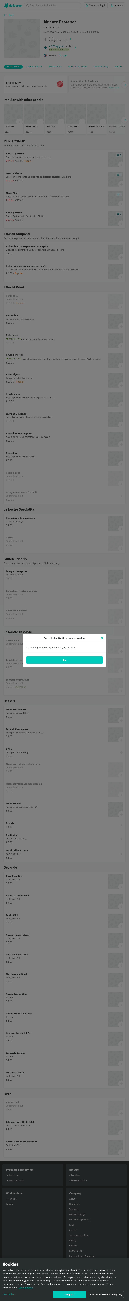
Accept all (69, 1295)
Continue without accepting (106, 1295)
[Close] (102, 638)
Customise (8, 1295)
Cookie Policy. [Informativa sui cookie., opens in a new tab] (26, 1288)
